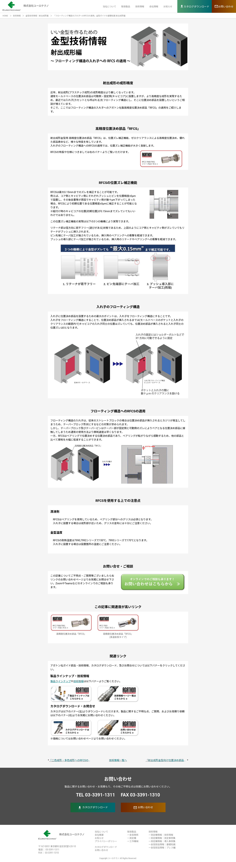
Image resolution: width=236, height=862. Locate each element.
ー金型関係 (132, 835)
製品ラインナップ (60, 681)
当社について (109, 6)
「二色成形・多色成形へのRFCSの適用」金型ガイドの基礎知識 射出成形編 (69, 760)
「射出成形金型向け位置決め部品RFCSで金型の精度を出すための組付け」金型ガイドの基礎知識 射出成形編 (166, 760)
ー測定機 (131, 838)
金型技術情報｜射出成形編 (37, 16)
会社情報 (153, 6)
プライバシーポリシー (106, 841)
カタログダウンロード (93, 808)
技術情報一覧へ (118, 760)
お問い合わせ (143, 808)
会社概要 (99, 835)
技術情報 (139, 6)
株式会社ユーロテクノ (61, 834)
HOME (5, 16)
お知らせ (167, 6)
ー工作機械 (132, 841)
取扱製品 (125, 6)
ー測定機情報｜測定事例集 (162, 838)
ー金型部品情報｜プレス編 (162, 847)
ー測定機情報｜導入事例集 (162, 841)
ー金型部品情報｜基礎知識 (162, 844)
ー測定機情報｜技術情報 (161, 835)
